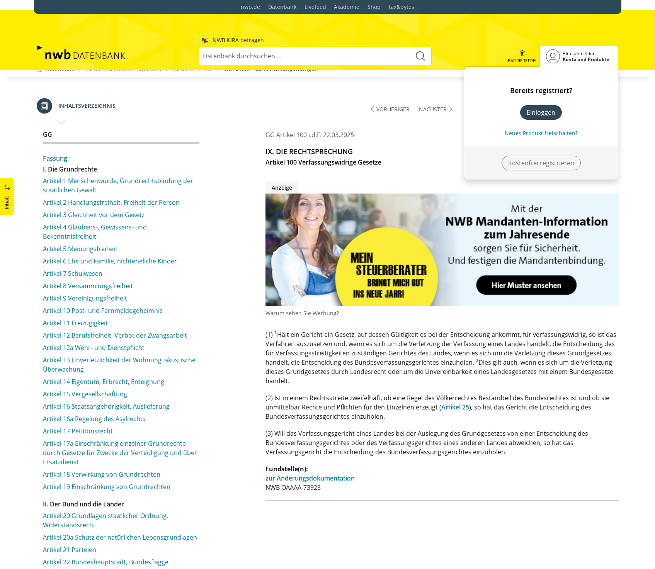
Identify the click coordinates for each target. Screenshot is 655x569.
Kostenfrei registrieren (541, 143)
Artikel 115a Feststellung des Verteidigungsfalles (113, 544)
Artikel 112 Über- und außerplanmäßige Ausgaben (116, 469)
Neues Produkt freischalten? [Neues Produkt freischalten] (541, 113)
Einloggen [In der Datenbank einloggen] (541, 92)
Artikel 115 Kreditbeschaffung (86, 515)
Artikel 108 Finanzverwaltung (84, 398)
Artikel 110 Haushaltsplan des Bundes (98, 435)
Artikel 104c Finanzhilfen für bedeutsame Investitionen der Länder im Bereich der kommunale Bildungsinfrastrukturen (119, 274)
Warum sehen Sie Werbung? (302, 312)
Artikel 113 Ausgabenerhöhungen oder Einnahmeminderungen (99, 486)
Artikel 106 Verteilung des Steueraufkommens (109, 339)
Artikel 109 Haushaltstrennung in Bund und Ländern (119, 410)
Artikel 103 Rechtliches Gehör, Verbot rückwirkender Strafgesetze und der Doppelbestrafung (119, 176)
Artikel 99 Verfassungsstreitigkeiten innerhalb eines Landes (117, 117)
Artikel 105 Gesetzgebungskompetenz (97, 327)
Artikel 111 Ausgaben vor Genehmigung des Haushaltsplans (106, 452)
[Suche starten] (420, 36)
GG (209, 68)
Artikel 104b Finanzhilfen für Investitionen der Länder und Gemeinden (120, 248)
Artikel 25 (455, 407)
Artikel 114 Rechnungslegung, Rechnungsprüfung (114, 503)
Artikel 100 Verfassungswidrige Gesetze (100, 134)
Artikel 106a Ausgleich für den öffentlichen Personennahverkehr (104, 356)
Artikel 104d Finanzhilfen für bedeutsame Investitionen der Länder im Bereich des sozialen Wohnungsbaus (113, 305)
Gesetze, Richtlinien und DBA (123, 68)
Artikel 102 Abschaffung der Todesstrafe (101, 159)
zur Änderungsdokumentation (310, 478)
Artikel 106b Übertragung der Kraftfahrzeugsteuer (116, 373)
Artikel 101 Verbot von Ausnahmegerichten (105, 147)
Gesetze (183, 68)
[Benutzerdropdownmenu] (578, 36)
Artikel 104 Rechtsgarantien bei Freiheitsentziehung (117, 193)
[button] (522, 36)
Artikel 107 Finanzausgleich (82, 386)
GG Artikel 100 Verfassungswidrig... (270, 68)
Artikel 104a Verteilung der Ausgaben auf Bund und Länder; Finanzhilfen (117, 227)
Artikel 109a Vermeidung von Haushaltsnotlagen (113, 423)
